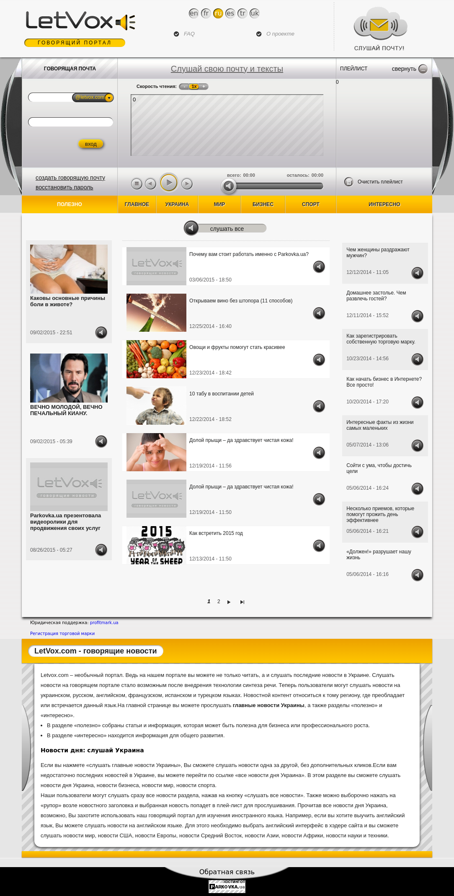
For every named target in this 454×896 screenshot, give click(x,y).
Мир (219, 204)
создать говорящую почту (70, 177)
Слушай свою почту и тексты (227, 68)
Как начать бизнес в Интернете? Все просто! (384, 382)
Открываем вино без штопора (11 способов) (240, 301)
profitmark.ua (104, 622)
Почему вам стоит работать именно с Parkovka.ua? (249, 254)
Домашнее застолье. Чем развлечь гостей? (376, 296)
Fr (206, 13)
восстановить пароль (64, 187)
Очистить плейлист (380, 182)
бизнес (263, 204)
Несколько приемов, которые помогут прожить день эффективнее (380, 514)
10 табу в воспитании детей (221, 394)
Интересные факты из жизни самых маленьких (379, 425)
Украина (177, 204)
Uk (255, 13)
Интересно (384, 204)
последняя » (243, 601)
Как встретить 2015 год (216, 533)
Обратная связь (227, 872)
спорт (311, 204)
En (194, 13)
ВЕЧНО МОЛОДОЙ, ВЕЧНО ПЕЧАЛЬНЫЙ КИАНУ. (66, 410)
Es (230, 13)
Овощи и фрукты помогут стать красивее (237, 347)
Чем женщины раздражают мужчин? (377, 252)
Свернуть (404, 68)
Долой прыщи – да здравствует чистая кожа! (241, 440)
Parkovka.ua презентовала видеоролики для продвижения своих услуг (65, 521)
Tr (242, 13)
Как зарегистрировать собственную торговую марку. (380, 339)
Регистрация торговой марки (62, 633)
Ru (218, 13)
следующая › (230, 601)
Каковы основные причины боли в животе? (67, 301)
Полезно (69, 204)
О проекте (280, 34)
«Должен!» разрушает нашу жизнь (378, 554)
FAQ (189, 34)
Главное (137, 204)
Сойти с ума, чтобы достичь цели (379, 468)
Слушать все (227, 228)
